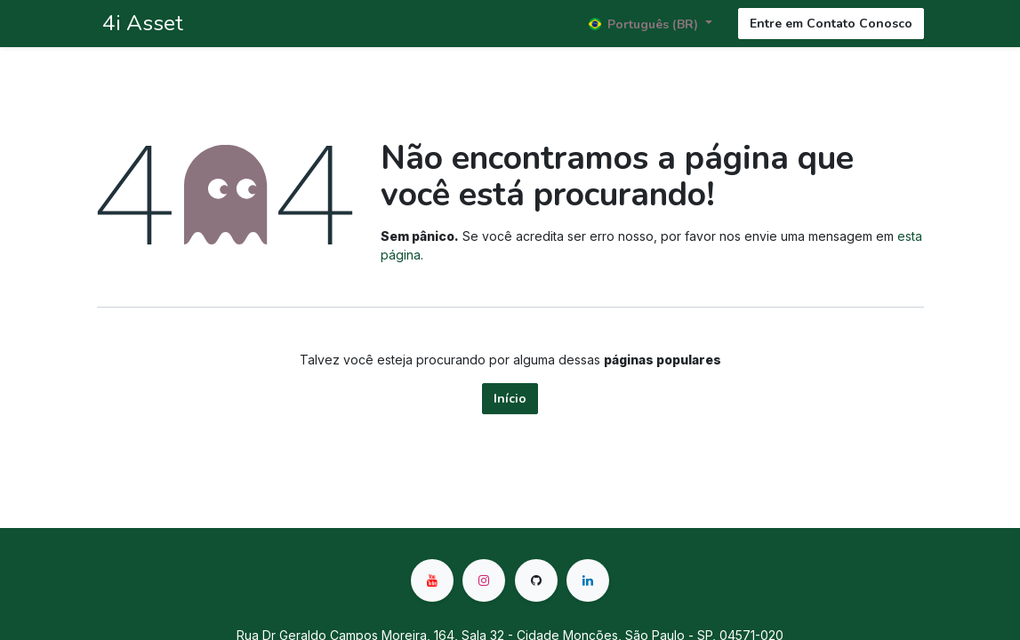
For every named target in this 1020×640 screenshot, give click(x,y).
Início (510, 398)
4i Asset (140, 23)
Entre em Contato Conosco (831, 23)
